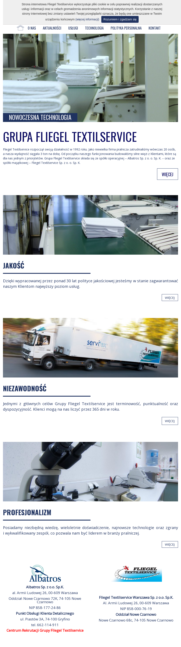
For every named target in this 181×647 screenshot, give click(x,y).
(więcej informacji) (87, 19)
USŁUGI (73, 28)
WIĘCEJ (167, 174)
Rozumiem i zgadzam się (119, 19)
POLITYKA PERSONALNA (126, 28)
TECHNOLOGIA (94, 28)
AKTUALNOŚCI (52, 28)
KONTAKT (155, 28)
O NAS (32, 28)
